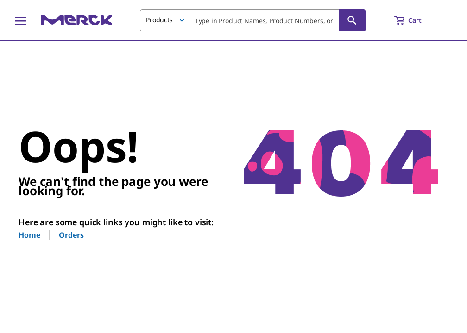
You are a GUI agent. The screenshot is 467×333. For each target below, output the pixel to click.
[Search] (352, 20)
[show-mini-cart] (416, 20)
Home (29, 235)
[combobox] (253, 20)
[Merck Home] (76, 20)
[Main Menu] (20, 20)
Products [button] (159, 19)
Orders (71, 235)
